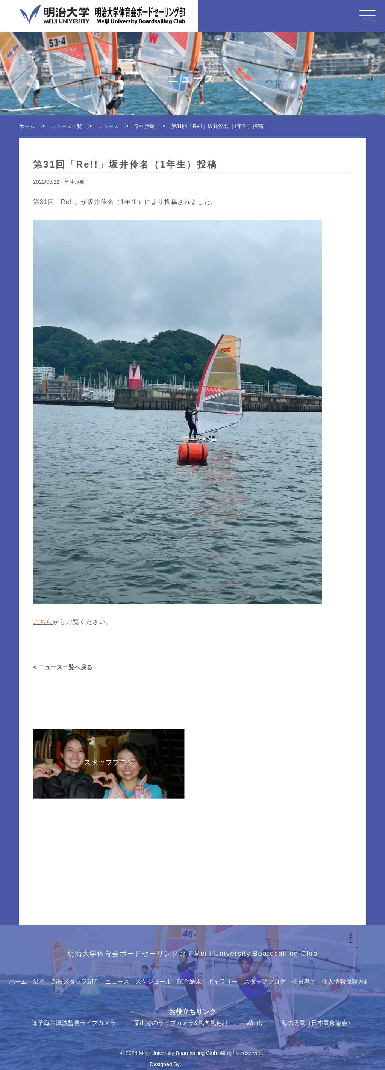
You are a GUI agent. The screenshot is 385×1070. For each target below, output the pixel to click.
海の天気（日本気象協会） (317, 1023)
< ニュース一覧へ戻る (62, 667)
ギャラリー (223, 981)
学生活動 (74, 182)
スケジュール (153, 981)
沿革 (39, 981)
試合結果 (189, 981)
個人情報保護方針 (346, 981)
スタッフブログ (265, 981)
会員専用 (304, 981)
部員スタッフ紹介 (75, 981)
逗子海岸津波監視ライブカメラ (74, 1023)
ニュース (117, 981)
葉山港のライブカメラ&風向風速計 (181, 1023)
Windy (254, 1023)
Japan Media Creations (208, 1064)
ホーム (18, 981)
